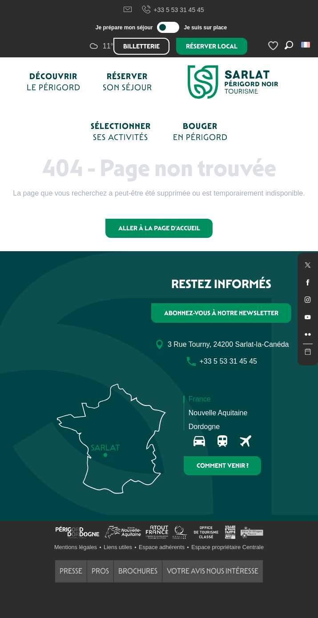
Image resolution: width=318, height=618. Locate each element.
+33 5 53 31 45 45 (172, 9)
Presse (71, 571)
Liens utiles (118, 547)
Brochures (137, 571)
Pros (100, 571)
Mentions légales (75, 547)
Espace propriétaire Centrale (227, 547)
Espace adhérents (162, 547)
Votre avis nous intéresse (212, 571)
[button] (306, 44)
